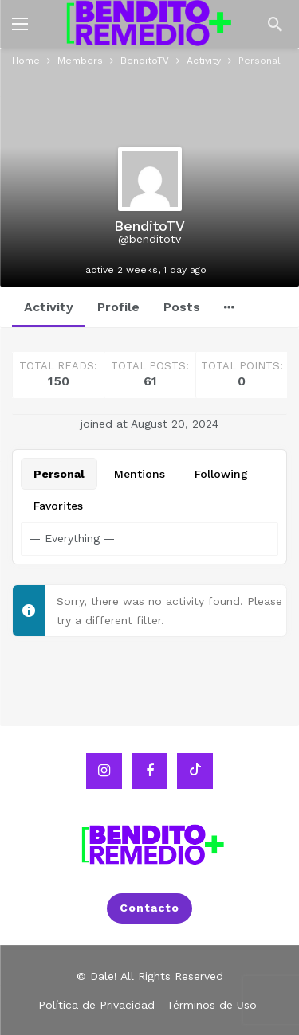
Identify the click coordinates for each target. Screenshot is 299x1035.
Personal (59, 473)
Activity (48, 306)
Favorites (58, 505)
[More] (229, 307)
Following (221, 473)
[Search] (275, 24)
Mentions (139, 473)
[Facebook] (149, 770)
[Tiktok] (195, 770)
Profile (118, 306)
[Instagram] (104, 770)
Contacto (149, 907)
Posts (181, 306)
